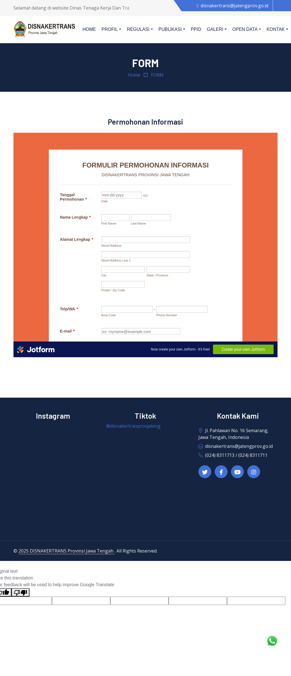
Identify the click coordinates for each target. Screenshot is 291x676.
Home (89, 29)
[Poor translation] (20, 592)
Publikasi (170, 29)
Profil (110, 29)
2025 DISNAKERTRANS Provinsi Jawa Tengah (66, 551)
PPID (196, 29)
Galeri (215, 29)
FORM (157, 75)
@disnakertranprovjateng (133, 426)
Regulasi (138, 29)
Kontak (276, 29)
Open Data (245, 29)
